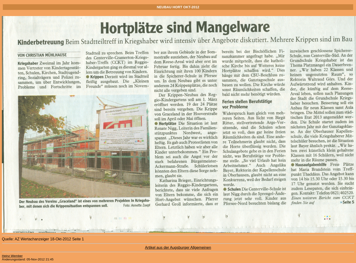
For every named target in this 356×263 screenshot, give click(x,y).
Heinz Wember (12, 256)
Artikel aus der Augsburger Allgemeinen (178, 248)
